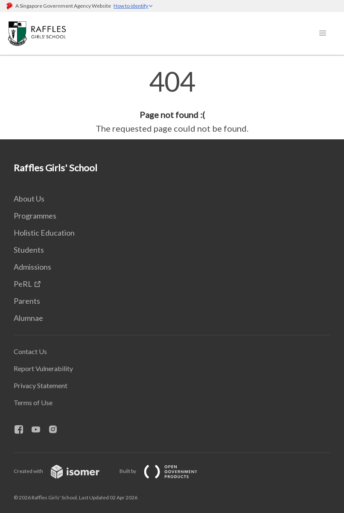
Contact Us (30, 351)
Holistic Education (44, 232)
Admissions (32, 266)
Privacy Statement (40, 385)
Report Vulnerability (43, 368)
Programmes (35, 215)
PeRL (23, 283)
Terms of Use (33, 402)
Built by (165, 471)
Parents (27, 300)
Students (29, 249)
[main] (172, 101)
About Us (29, 198)
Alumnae (28, 318)
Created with (63, 471)
